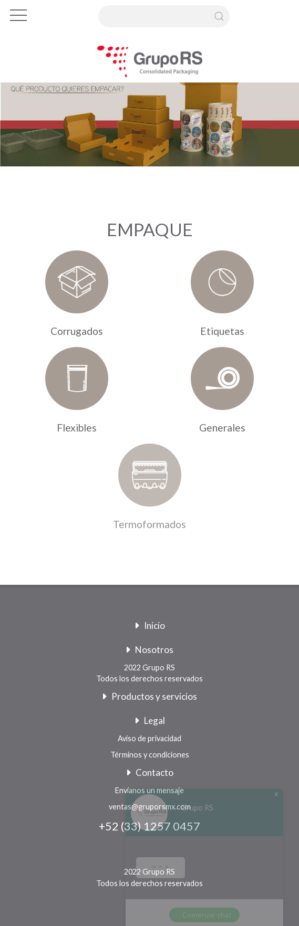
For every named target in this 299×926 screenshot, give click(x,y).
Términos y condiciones (149, 754)
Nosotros (149, 649)
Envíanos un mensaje (149, 790)
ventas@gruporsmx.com (150, 806)
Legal (150, 720)
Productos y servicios (149, 696)
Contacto (149, 772)
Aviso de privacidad (149, 738)
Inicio (150, 625)
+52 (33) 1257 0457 (149, 826)
